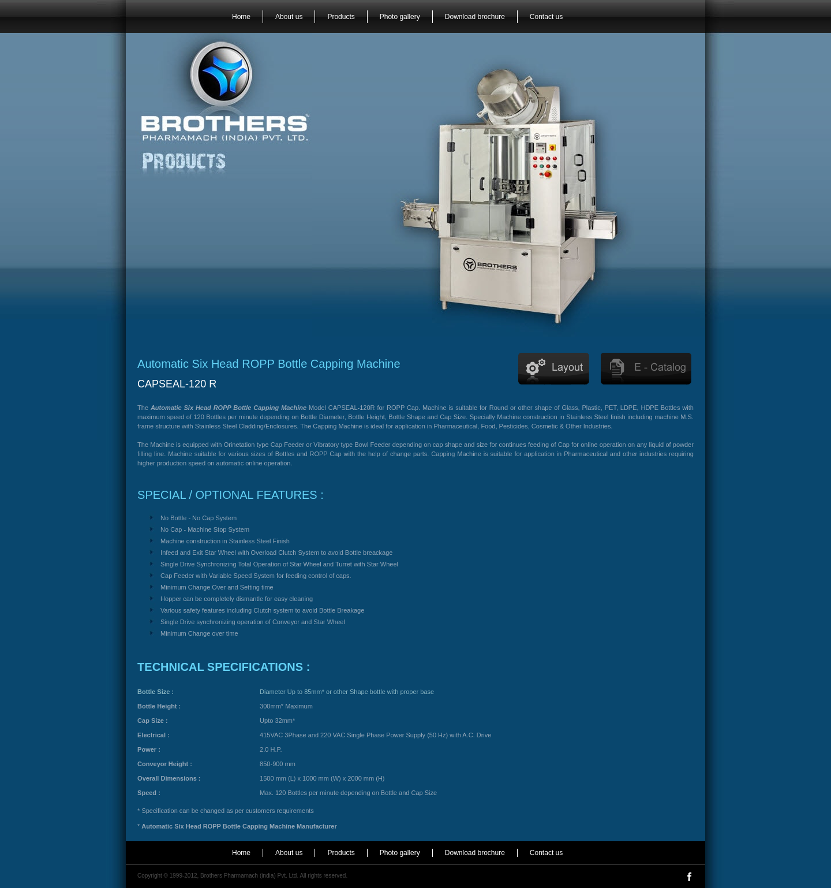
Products (340, 17)
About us (288, 17)
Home (241, 17)
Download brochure (475, 17)
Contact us (546, 17)
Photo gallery (400, 17)
